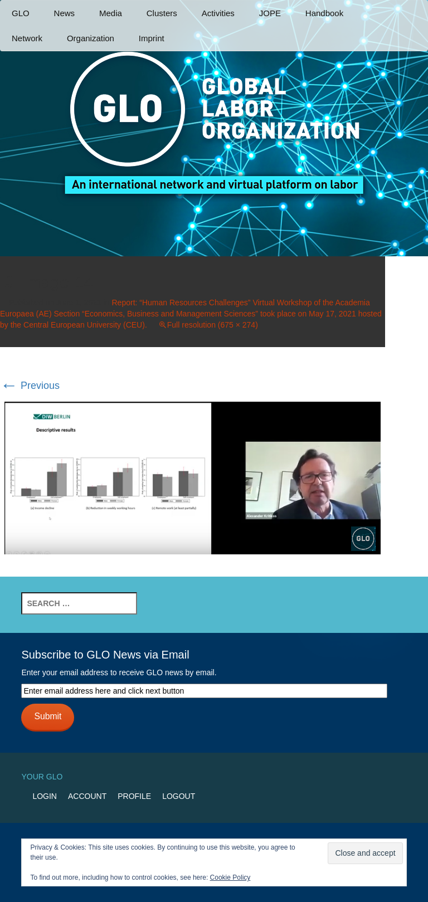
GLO (21, 13)
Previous (30, 385)
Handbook (324, 13)
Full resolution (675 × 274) (212, 324)
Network (27, 38)
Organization (90, 38)
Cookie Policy (230, 877)
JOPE (270, 13)
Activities (218, 13)
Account (87, 796)
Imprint (151, 38)
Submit (47, 716)
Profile (134, 796)
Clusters (162, 13)
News (64, 13)
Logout (178, 796)
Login (44, 796)
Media (110, 13)
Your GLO (41, 776)
